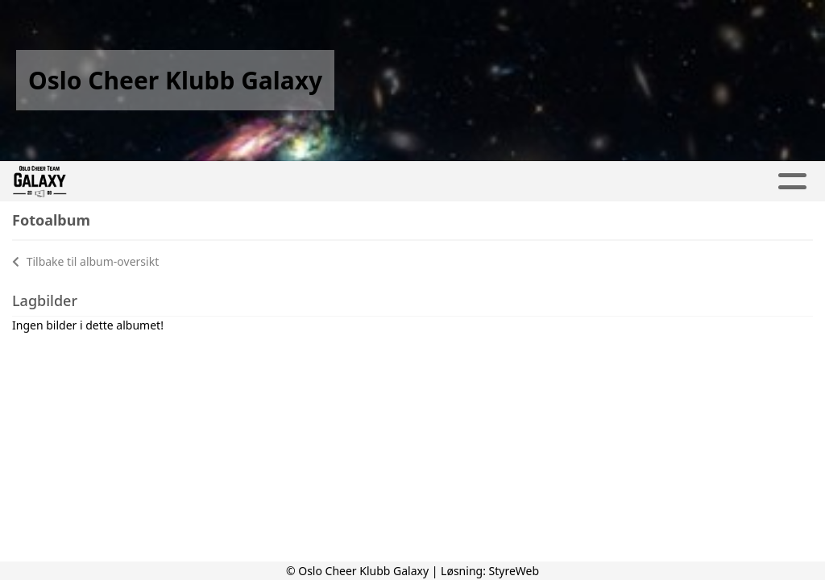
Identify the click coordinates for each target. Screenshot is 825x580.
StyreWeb (514, 570)
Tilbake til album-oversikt (85, 261)
